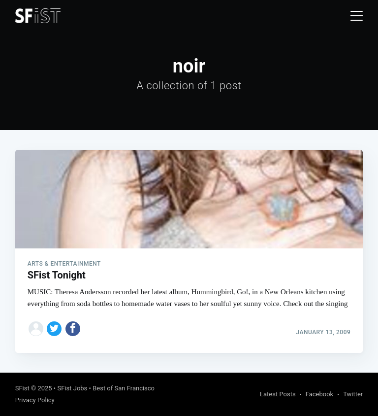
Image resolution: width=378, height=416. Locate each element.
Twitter (353, 394)
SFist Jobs (72, 388)
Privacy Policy (35, 400)
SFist (22, 388)
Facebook (319, 394)
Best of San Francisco (124, 388)
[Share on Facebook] (72, 328)
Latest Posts (278, 394)
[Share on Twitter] (54, 328)
